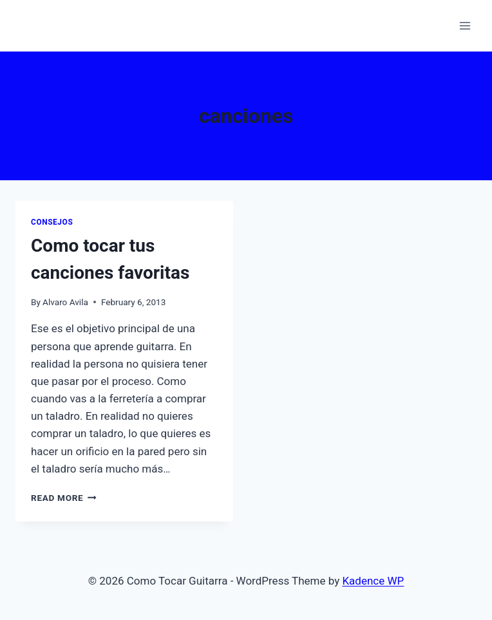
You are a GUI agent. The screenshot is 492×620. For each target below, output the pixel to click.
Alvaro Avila (65, 302)
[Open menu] (465, 25)
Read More (64, 498)
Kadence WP (373, 580)
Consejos (52, 222)
